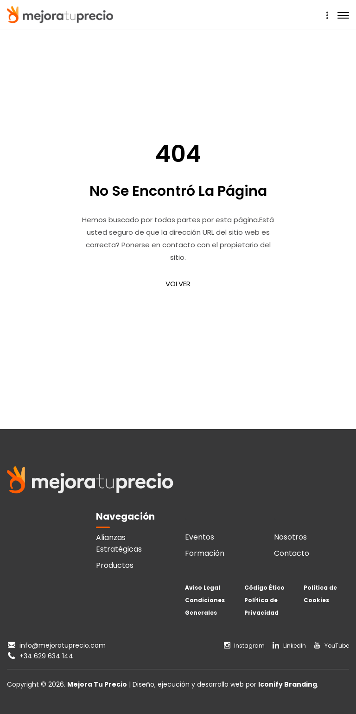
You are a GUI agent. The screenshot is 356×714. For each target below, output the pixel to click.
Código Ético (264, 588)
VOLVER (178, 284)
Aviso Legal (202, 588)
